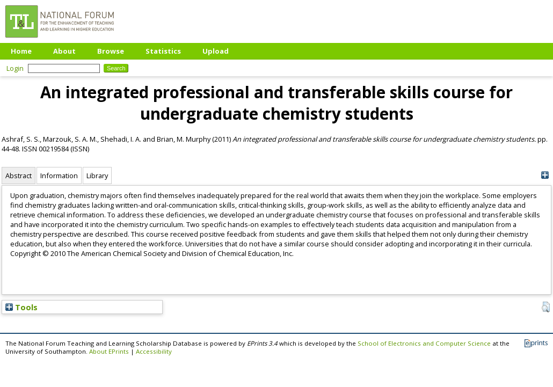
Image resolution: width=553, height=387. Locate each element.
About (64, 51)
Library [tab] (97, 175)
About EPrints (109, 351)
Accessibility (154, 351)
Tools (21, 307)
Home (21, 51)
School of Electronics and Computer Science (424, 343)
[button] (546, 307)
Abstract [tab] (18, 175)
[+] (545, 175)
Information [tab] (59, 175)
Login (15, 68)
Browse (110, 51)
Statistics (163, 51)
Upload (215, 51)
